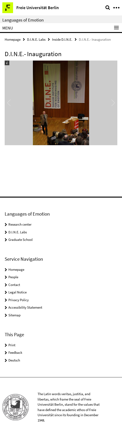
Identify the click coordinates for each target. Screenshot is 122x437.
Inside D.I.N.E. (62, 39)
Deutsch (14, 360)
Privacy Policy (18, 300)
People (13, 277)
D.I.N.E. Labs (36, 39)
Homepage (13, 39)
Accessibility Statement (25, 307)
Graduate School (20, 239)
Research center (19, 224)
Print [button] (11, 345)
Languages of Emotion (23, 20)
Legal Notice (17, 292)
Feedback (15, 352)
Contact (14, 284)
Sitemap (14, 315)
